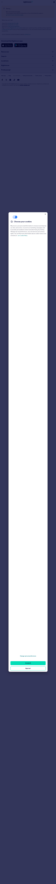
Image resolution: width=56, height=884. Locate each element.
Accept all (28, 663)
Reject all (28, 668)
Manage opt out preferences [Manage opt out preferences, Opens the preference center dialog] (28, 656)
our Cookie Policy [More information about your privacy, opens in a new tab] (22, 235)
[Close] (45, 214)
